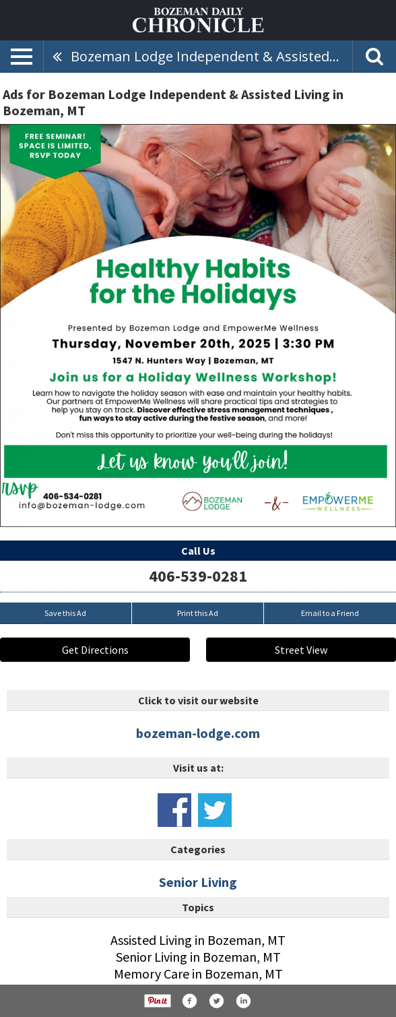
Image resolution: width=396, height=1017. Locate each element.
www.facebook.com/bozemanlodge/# (174, 810)
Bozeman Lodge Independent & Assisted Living (211, 56)
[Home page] (198, 18)
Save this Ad (65, 613)
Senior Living (198, 881)
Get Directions (95, 649)
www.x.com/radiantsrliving (215, 810)
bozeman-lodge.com (198, 733)
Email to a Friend (330, 613)
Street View (301, 649)
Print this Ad (197, 613)
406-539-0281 (198, 575)
